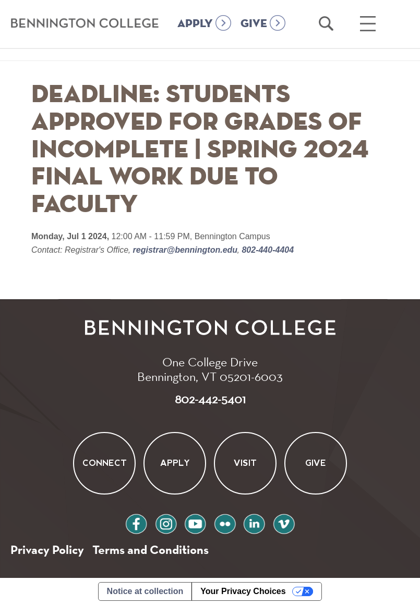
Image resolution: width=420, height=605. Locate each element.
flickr (224, 522)
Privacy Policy (47, 549)
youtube (195, 522)
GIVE (254, 24)
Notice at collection (145, 591)
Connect (104, 463)
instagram (165, 522)
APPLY (195, 24)
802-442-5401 (210, 398)
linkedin (254, 522)
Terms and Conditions (150, 549)
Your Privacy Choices (242, 591)
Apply (175, 463)
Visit (245, 463)
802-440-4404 (266, 249)
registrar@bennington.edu (184, 249)
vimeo (283, 522)
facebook (136, 522)
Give (315, 463)
